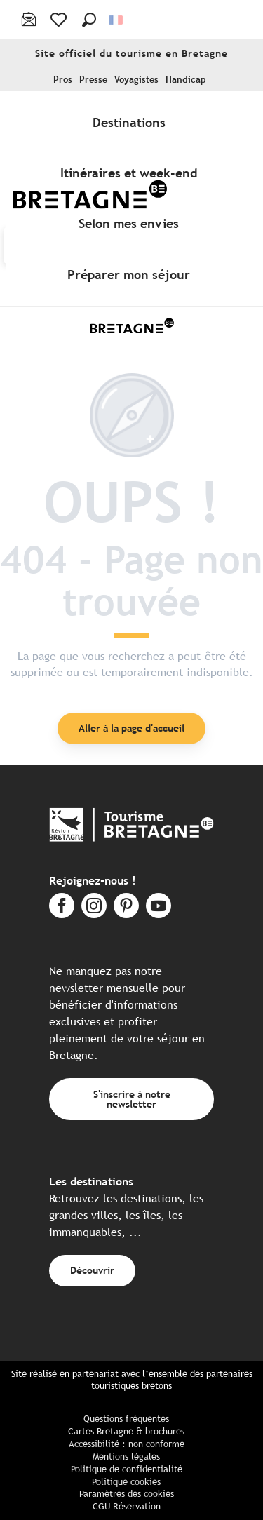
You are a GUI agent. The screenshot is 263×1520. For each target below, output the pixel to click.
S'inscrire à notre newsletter (131, 1099)
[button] (89, 19)
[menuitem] (131, 122)
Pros (62, 79)
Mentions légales (126, 1456)
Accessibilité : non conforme (126, 1444)
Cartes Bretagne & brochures (126, 1431)
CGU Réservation (127, 1506)
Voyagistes (136, 79)
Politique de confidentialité (126, 1469)
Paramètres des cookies (126, 1493)
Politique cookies (126, 1482)
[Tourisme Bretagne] (132, 326)
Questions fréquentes (126, 1418)
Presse (93, 79)
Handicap (186, 79)
